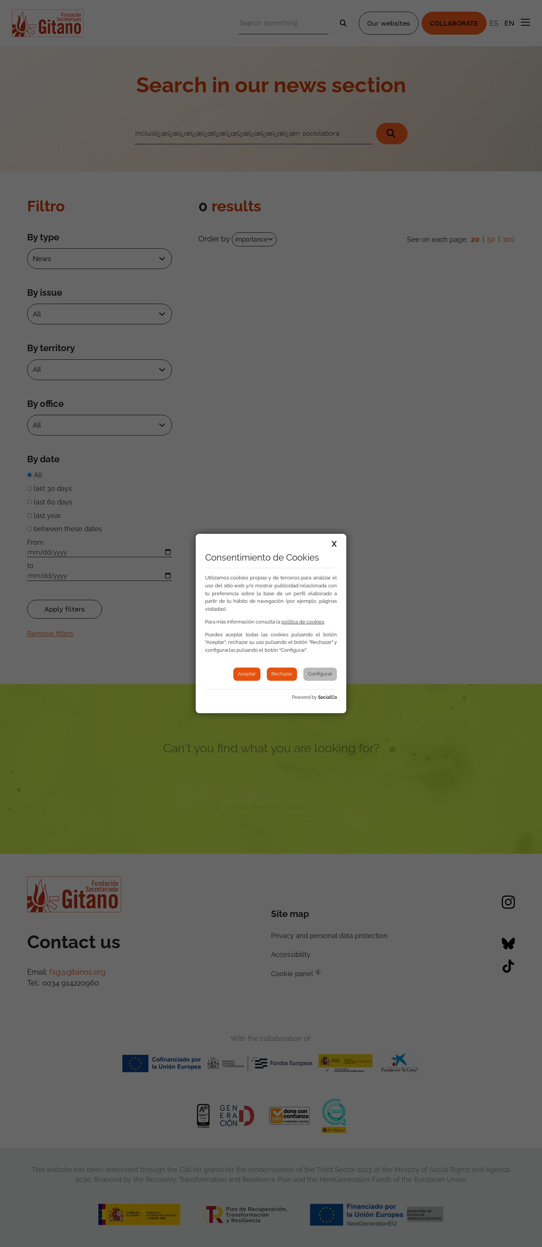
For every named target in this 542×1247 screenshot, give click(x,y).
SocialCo (327, 697)
